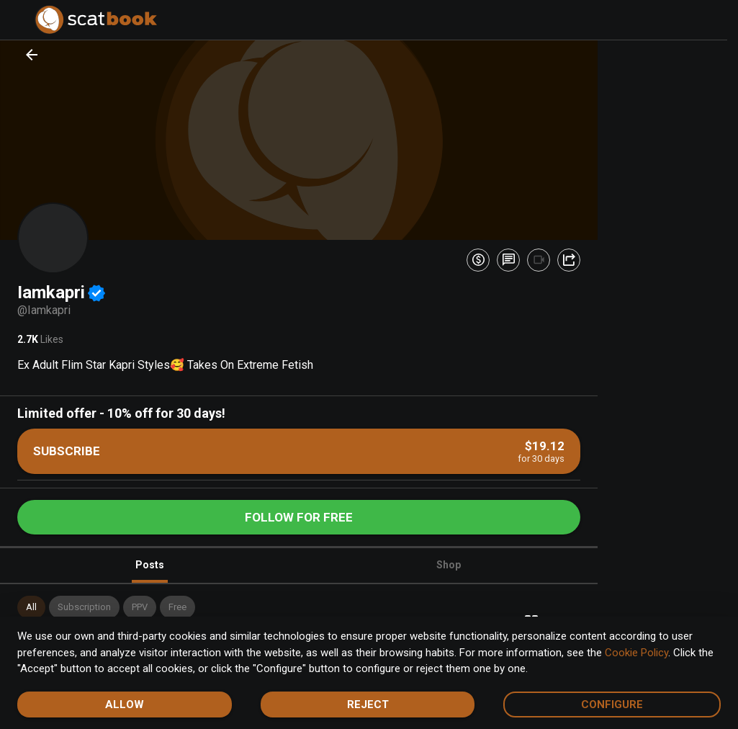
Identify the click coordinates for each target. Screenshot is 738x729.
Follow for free (299, 517)
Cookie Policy (636, 652)
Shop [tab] (448, 565)
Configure (612, 704)
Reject (368, 704)
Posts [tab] (150, 571)
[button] (31, 607)
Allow (124, 704)
